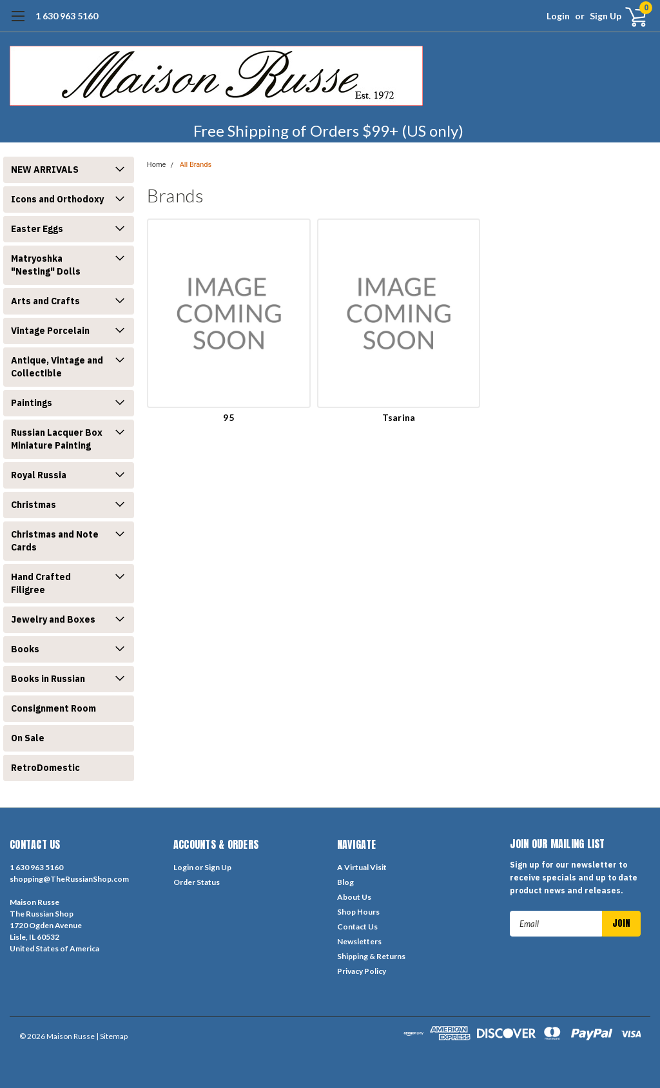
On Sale (27, 738)
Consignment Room (53, 708)
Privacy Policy (361, 971)
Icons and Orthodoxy (57, 199)
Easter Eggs (37, 229)
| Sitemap (112, 1036)
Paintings (31, 403)
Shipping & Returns (371, 956)
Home (156, 164)
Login (558, 15)
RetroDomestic (45, 767)
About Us (354, 897)
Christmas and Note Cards (55, 541)
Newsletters (359, 941)
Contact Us (357, 926)
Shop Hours (358, 912)
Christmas (33, 504)
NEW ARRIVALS (45, 169)
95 (228, 417)
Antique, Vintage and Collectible (57, 367)
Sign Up (605, 15)
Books (25, 649)
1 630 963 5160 (66, 15)
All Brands (196, 164)
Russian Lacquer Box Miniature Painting (56, 439)
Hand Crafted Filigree (41, 583)
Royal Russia (38, 475)
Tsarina (399, 417)
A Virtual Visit (362, 867)
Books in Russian (48, 679)
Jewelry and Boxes (53, 619)
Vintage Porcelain (50, 330)
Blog (345, 882)
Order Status (196, 882)
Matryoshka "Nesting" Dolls (46, 265)
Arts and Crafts (45, 301)
